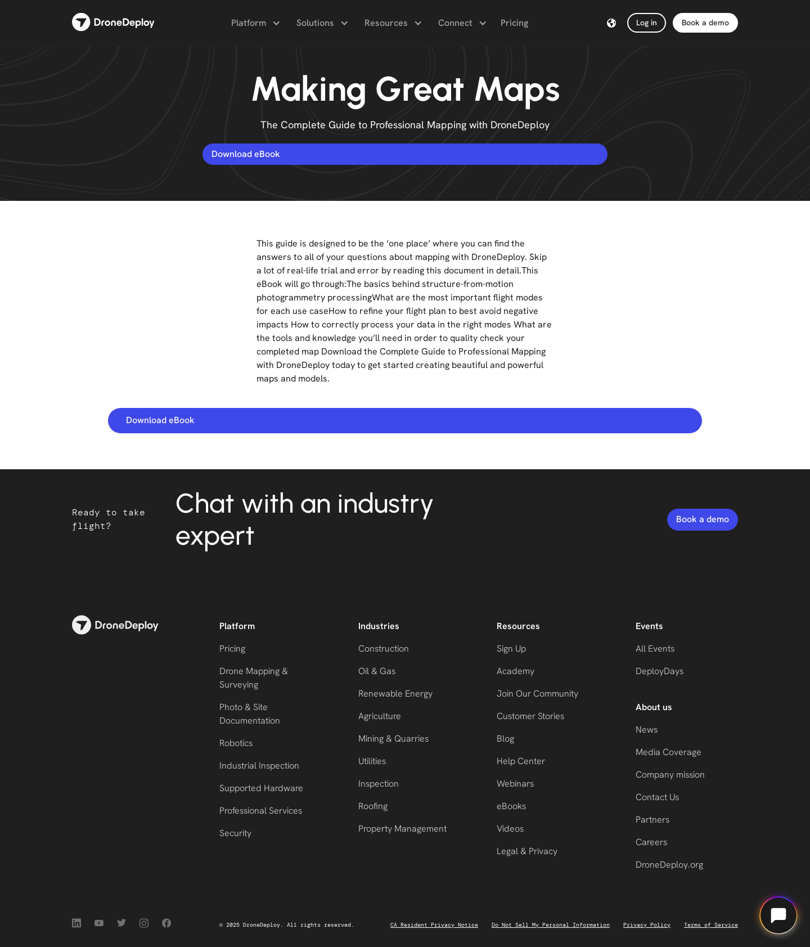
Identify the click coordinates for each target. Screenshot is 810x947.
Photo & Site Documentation (249, 713)
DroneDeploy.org (669, 864)
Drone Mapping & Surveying (253, 677)
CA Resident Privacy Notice (434, 924)
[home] (113, 22)
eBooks (511, 806)
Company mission (670, 774)
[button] (254, 23)
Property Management (402, 828)
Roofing (373, 806)
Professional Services (260, 810)
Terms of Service (711, 924)
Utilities (372, 761)
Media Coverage (668, 752)
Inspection (378, 783)
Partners (652, 819)
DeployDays (659, 671)
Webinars (515, 783)
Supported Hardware (261, 788)
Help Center (521, 761)
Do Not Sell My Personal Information (551, 924)
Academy (515, 671)
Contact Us (657, 797)
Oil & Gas (376, 671)
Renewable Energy (395, 693)
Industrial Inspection (259, 765)
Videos (510, 828)
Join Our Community (537, 693)
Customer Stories (530, 716)
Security (235, 833)
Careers (651, 842)
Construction (383, 648)
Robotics (236, 743)
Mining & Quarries (393, 738)
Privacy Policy (646, 924)
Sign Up (511, 648)
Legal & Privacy (527, 851)
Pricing (514, 23)
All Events (655, 648)
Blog (505, 738)
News (647, 729)
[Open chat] (778, 915)
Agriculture (379, 716)
